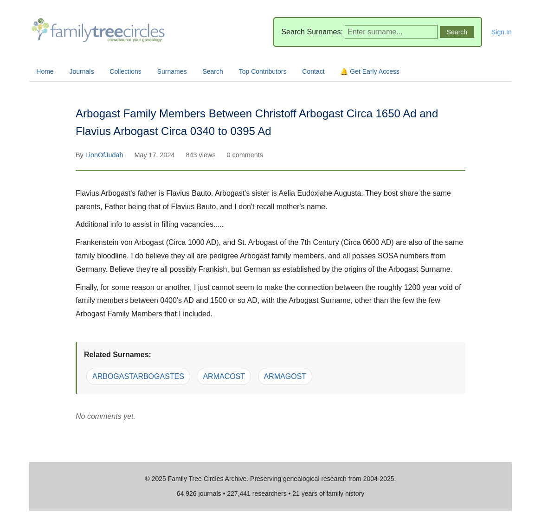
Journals (82, 71)
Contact (313, 71)
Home (44, 71)
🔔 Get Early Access (369, 71)
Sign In (501, 32)
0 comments (245, 155)
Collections (125, 71)
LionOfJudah (105, 155)
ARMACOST (224, 376)
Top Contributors (263, 71)
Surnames (172, 71)
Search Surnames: (312, 32)
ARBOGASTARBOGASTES (138, 376)
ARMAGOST (285, 376)
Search (212, 71)
